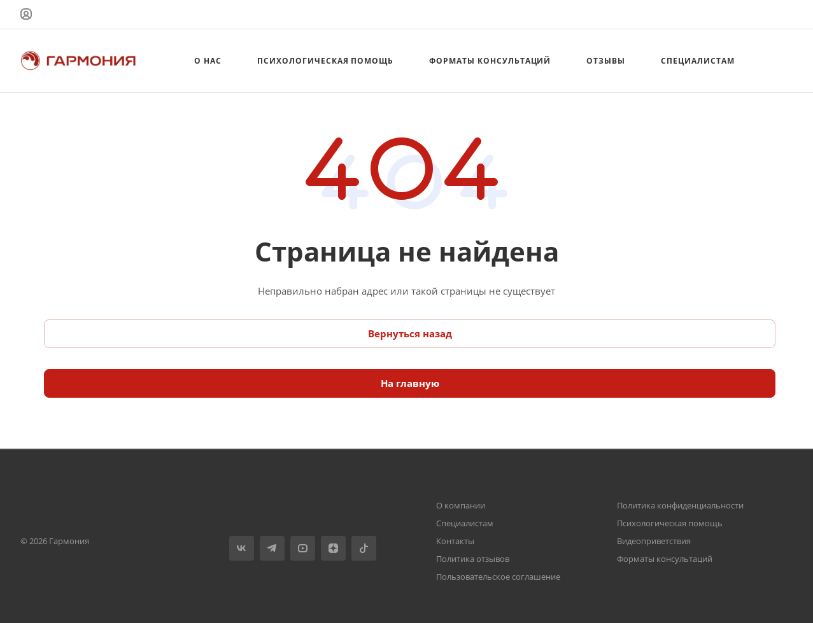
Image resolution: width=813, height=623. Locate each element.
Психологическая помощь (670, 523)
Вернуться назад (410, 333)
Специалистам (464, 523)
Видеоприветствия (654, 541)
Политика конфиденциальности (680, 505)
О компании (460, 505)
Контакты (455, 541)
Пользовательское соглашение (498, 576)
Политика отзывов (472, 558)
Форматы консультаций (664, 558)
